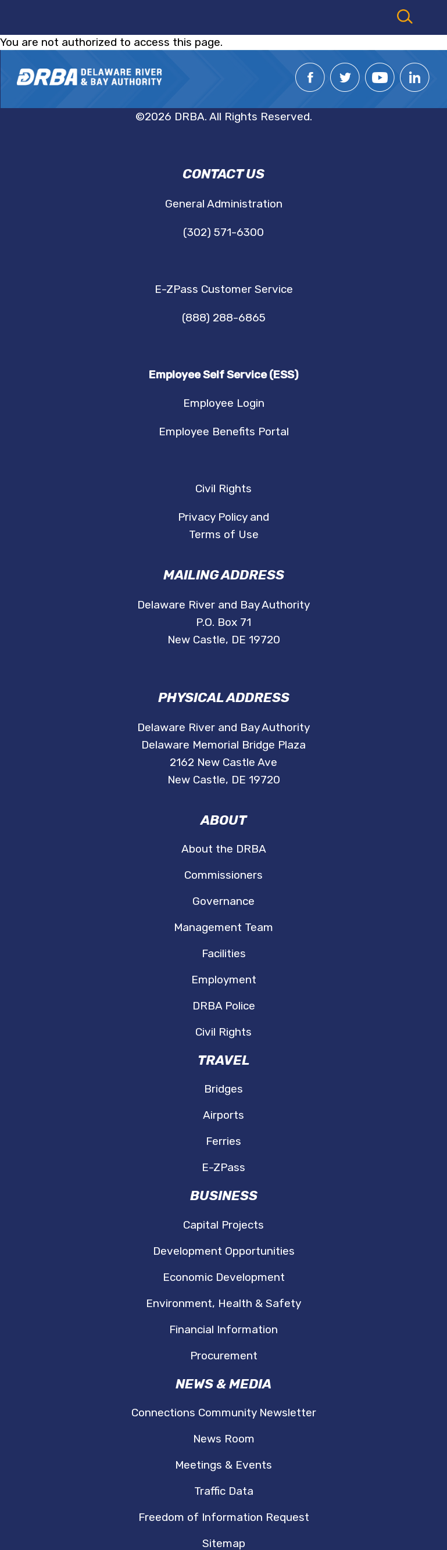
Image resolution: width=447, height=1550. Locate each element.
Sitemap (223, 1543)
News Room (224, 1438)
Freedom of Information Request (223, 1517)
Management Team (223, 927)
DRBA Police (223, 1005)
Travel (224, 1060)
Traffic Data (223, 1491)
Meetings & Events (223, 1465)
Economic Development (224, 1277)
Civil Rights (223, 488)
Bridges (223, 1089)
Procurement (224, 1355)
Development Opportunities (224, 1251)
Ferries (223, 1141)
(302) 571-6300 (223, 232)
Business (224, 1196)
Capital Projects (223, 1225)
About (223, 820)
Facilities (224, 953)
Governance (223, 901)
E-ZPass (223, 1167)
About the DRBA (223, 848)
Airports (223, 1115)
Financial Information (223, 1329)
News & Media (223, 1384)
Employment (223, 979)
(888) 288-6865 (224, 317)
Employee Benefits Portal (224, 431)
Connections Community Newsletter (223, 1412)
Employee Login (223, 403)
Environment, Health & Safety (223, 1303)
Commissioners (223, 875)
